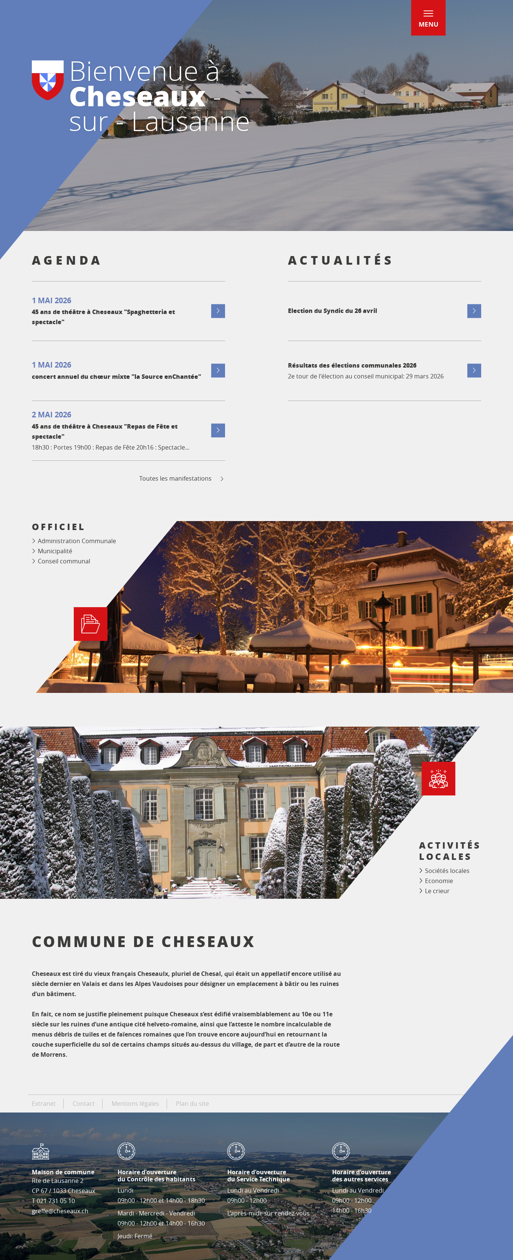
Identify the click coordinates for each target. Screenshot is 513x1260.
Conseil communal (64, 561)
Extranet (44, 1103)
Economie (439, 881)
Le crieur (437, 891)
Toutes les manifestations (182, 479)
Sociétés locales (447, 871)
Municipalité (55, 551)
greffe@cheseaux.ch (60, 1211)
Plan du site (192, 1103)
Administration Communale (77, 541)
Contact (84, 1103)
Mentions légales (135, 1103)
